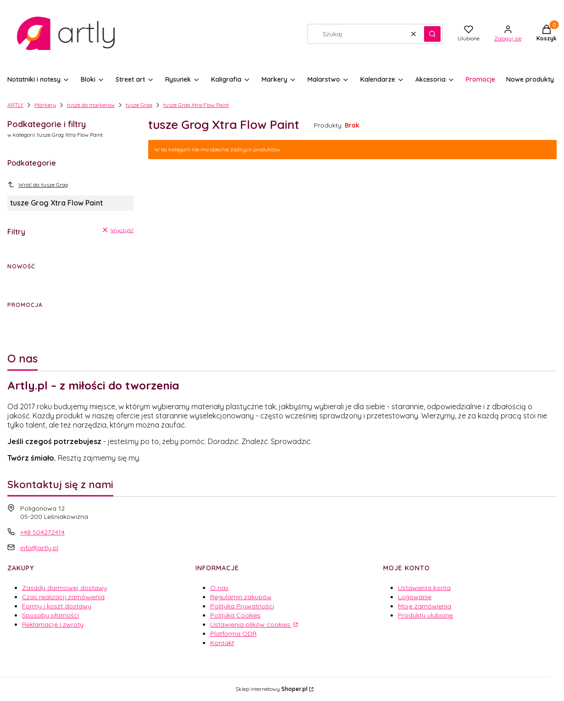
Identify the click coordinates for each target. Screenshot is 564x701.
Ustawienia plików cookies (251, 624)
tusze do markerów (91, 104)
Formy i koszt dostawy (56, 606)
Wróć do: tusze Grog (37, 184)
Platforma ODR (233, 633)
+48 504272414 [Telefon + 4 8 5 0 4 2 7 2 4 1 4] (42, 532)
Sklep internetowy (271, 688)
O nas (219, 588)
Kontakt (222, 643)
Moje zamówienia (424, 606)
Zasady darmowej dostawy (64, 588)
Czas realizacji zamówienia (63, 597)
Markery (45, 104)
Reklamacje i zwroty (53, 624)
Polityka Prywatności (242, 606)
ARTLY (15, 104)
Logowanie (414, 597)
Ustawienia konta (424, 588)
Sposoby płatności (50, 615)
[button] (432, 34)
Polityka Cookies (235, 615)
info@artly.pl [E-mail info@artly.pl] (39, 548)
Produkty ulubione (425, 615)
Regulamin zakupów (241, 597)
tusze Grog (139, 104)
